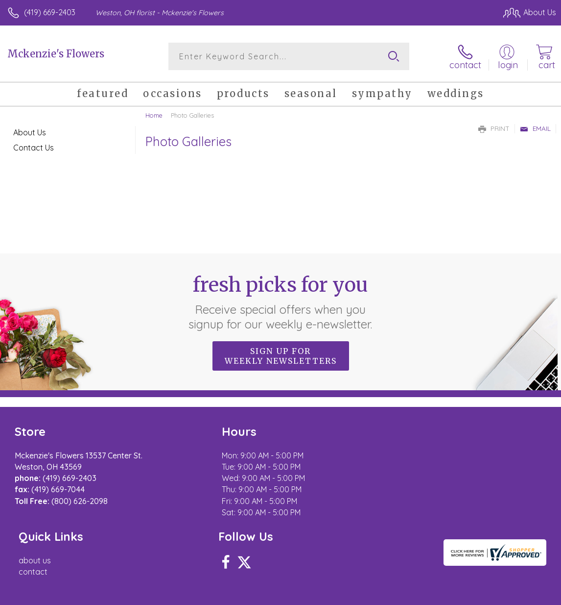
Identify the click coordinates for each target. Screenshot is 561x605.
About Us (29, 132)
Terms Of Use (332, 595)
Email (535, 128)
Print (494, 128)
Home (154, 115)
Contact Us (33, 147)
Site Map (520, 595)
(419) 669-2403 (49, 12)
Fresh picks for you (280, 301)
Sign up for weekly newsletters (281, 355)
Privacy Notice (389, 595)
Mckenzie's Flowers (55, 54)
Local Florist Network (459, 595)
